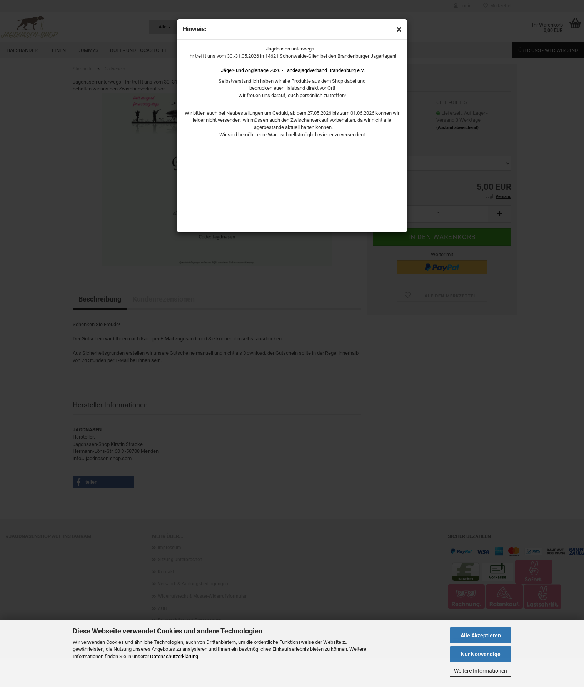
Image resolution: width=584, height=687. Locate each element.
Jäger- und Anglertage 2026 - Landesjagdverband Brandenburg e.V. (293, 70)
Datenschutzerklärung (174, 656)
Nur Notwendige (481, 654)
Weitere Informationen (480, 671)
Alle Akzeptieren (481, 635)
